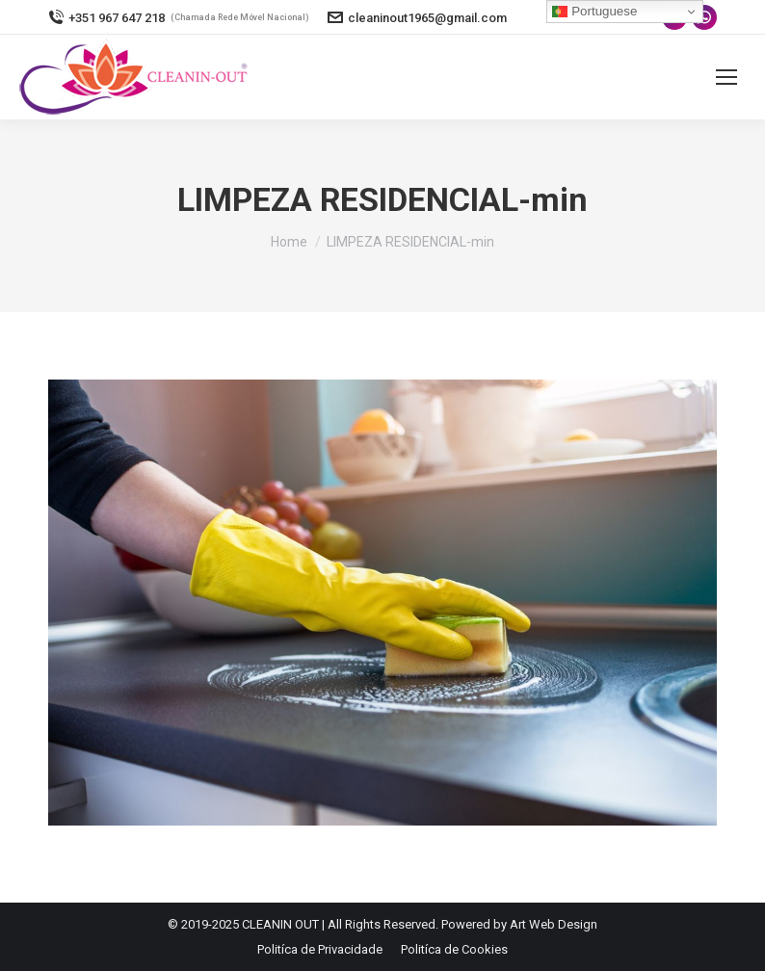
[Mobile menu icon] (726, 77)
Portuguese (594, 11)
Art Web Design (553, 924)
